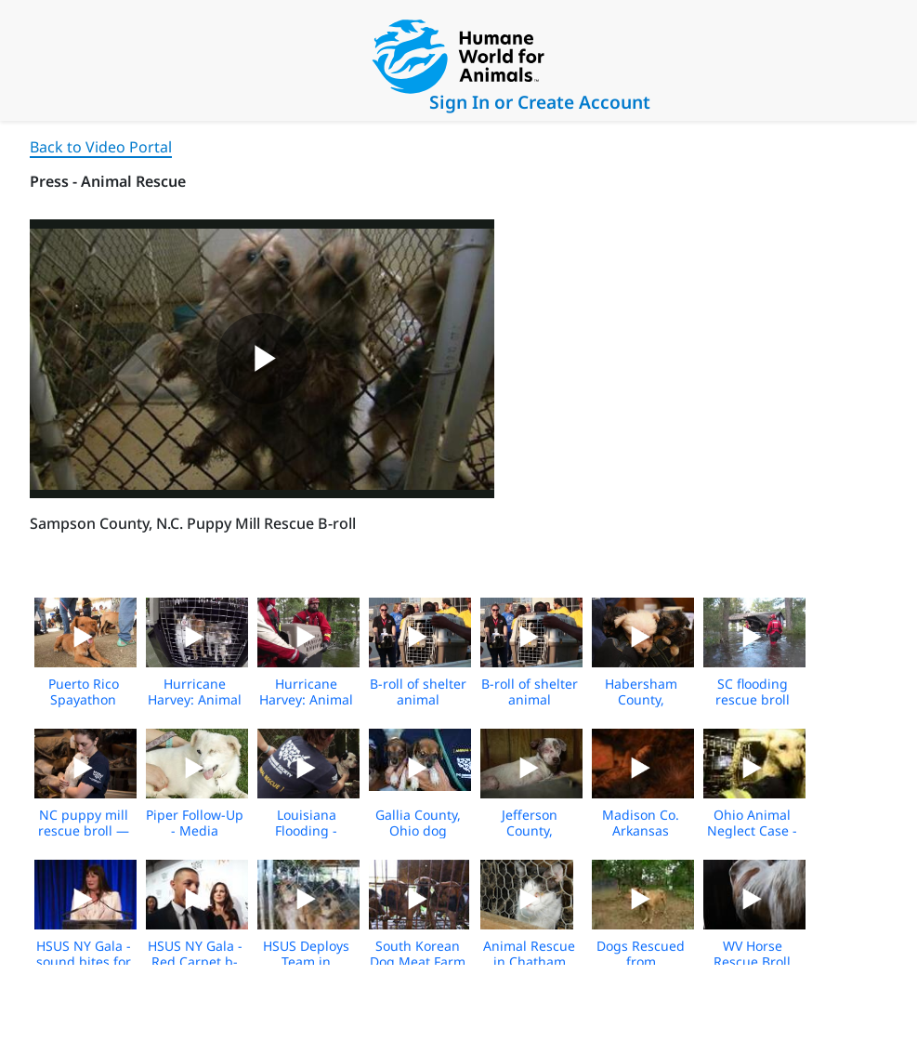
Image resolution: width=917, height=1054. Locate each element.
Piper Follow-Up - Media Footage (194, 830)
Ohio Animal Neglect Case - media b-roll (752, 830)
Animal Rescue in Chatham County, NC (529, 961)
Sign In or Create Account (539, 101)
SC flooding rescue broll (752, 691)
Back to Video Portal (101, 147)
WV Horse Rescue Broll (752, 953)
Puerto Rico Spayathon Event (83, 699)
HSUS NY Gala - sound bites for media (83, 961)
